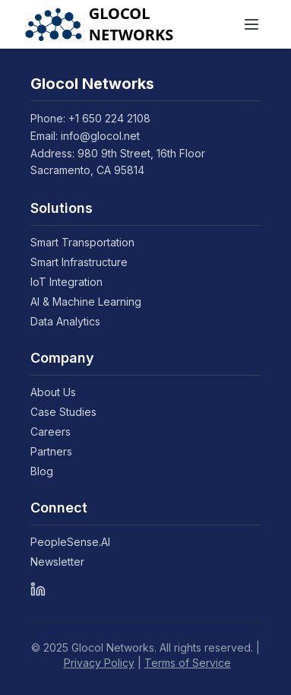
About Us (59, 392)
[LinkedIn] (38, 589)
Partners (57, 451)
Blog (47, 471)
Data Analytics (71, 321)
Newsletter (63, 561)
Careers (56, 431)
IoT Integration (72, 281)
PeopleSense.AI (76, 541)
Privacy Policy (99, 662)
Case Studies (69, 411)
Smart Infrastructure (85, 261)
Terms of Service (187, 662)
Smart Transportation (88, 242)
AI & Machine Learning (91, 301)
